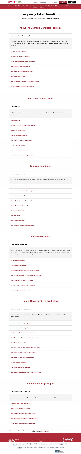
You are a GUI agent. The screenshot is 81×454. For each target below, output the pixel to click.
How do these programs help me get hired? (21, 323)
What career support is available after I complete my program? (26, 372)
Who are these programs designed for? (20, 66)
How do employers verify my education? (20, 367)
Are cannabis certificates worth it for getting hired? (23, 61)
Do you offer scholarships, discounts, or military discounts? (25, 270)
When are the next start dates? (18, 130)
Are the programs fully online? (18, 174)
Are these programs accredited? (18, 362)
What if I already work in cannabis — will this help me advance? (26, 338)
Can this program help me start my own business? (23, 333)
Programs (35, 2)
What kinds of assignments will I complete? (21, 201)
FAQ (49, 2)
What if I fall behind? (15, 215)
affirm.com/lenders (40, 430)
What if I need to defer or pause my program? (22, 155)
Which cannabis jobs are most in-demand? (21, 408)
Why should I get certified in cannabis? (20, 56)
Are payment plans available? (18, 260)
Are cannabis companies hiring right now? (21, 328)
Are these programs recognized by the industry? (22, 86)
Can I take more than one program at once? (21, 140)
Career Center (43, 2)
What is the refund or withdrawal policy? (20, 150)
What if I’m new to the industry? (18, 342)
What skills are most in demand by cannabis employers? (24, 418)
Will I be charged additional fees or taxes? (21, 290)
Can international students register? (19, 135)
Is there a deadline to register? (18, 145)
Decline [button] (61, 451)
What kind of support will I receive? (19, 206)
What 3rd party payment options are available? (22, 280)
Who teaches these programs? (18, 76)
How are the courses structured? (19, 186)
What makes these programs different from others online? (25, 81)
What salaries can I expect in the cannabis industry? (23, 352)
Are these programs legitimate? (18, 51)
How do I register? (15, 106)
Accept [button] (57, 451)
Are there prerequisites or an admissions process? (23, 125)
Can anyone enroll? (15, 120)
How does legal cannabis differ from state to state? (23, 423)
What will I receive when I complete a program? (22, 357)
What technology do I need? (17, 220)
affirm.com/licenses (45, 431)
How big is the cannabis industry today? (20, 391)
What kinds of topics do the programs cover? (21, 71)
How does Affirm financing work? (19, 265)
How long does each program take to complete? (22, 191)
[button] (40, 36)
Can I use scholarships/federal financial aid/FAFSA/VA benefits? (26, 275)
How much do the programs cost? (19, 244)
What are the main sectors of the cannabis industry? (23, 413)
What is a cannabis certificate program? (20, 36)
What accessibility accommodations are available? (23, 225)
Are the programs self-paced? (18, 196)
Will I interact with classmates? (18, 210)
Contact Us (54, 2)
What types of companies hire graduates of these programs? (25, 347)
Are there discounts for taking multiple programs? (23, 285)
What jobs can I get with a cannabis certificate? (22, 309)
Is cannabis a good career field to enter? (20, 403)
